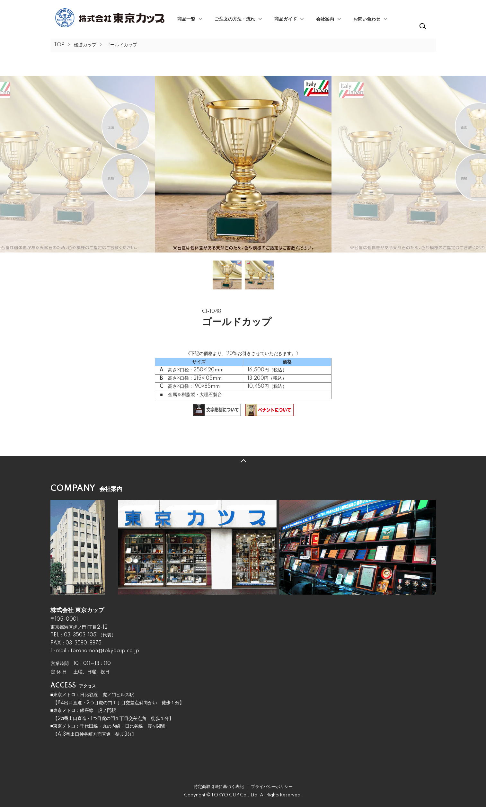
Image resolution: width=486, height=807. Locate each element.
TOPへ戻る (243, 461)
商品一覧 (186, 19)
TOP (59, 45)
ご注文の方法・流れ (235, 19)
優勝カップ (85, 45)
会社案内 (325, 19)
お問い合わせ (366, 19)
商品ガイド (285, 19)
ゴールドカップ (121, 45)
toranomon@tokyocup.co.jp (105, 650)
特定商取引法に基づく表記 (219, 787)
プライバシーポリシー (272, 787)
